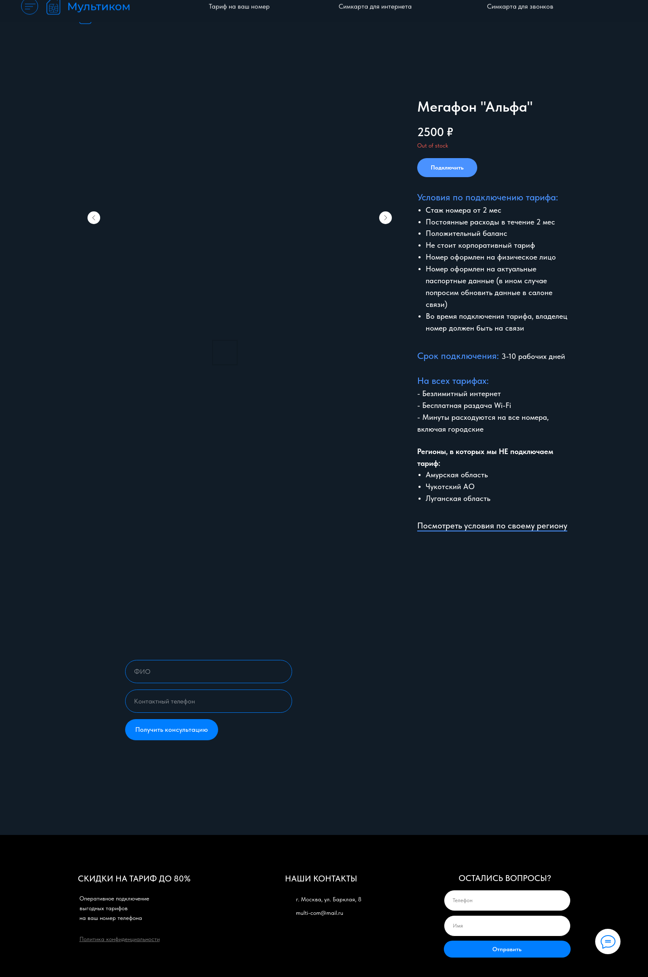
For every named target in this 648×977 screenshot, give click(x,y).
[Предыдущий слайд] (93, 217)
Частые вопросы (467, 17)
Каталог (349, 17)
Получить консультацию (171, 729)
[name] (208, 671)
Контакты (555, 17)
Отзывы (516, 17)
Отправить (507, 949)
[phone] (208, 701)
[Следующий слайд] (385, 217)
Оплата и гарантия (402, 17)
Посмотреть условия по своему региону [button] (492, 525)
